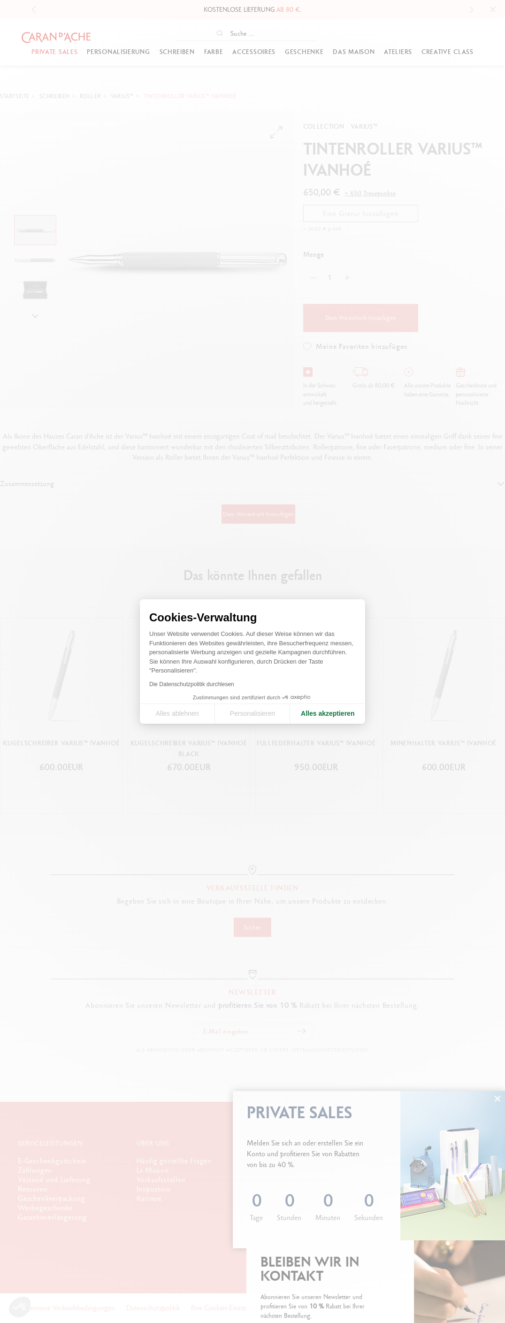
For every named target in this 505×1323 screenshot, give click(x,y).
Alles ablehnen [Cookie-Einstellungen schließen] (177, 713)
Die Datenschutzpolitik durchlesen (191, 684)
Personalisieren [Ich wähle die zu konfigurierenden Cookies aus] (252, 713)
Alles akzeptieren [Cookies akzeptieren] (327, 713)
